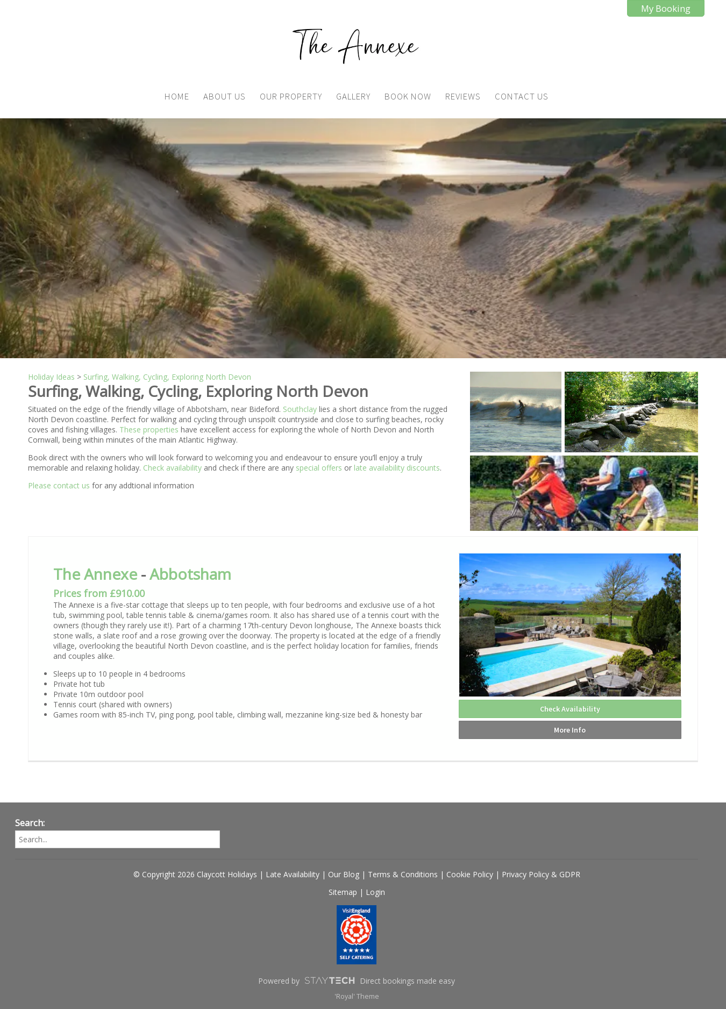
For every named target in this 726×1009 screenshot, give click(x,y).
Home (177, 96)
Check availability (173, 468)
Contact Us (522, 96)
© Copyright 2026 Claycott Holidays (195, 874)
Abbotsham (190, 574)
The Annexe (95, 574)
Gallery (353, 96)
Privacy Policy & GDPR (541, 874)
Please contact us (59, 485)
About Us (224, 96)
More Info (570, 730)
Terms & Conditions (403, 874)
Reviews (463, 96)
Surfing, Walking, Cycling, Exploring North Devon (167, 377)
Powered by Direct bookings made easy (356, 980)
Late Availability (292, 874)
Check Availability (570, 709)
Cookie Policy (469, 874)
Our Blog (343, 874)
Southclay (300, 409)
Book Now (408, 96)
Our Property (291, 96)
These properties (149, 429)
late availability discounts (397, 468)
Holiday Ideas (51, 377)
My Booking (666, 8)
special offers (319, 468)
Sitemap (343, 892)
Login (375, 892)
